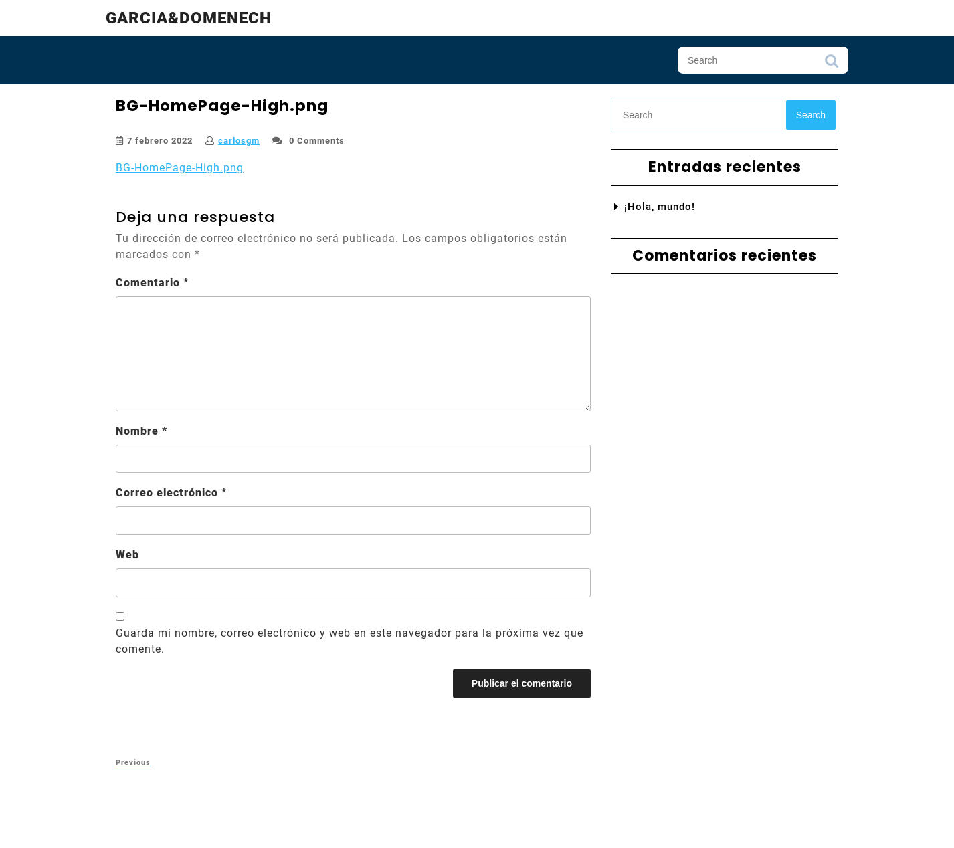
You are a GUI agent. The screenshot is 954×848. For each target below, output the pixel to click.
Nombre (141, 431)
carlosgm (239, 141)
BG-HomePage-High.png (180, 167)
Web (127, 554)
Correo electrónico (171, 492)
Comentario (152, 282)
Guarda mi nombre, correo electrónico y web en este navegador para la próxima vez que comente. (349, 641)
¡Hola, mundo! (659, 207)
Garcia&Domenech (189, 18)
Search (831, 64)
